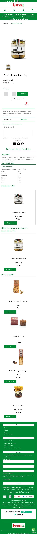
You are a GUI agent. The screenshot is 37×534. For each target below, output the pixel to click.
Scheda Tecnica (19, 99)
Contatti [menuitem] (6, 430)
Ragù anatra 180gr (18, 406)
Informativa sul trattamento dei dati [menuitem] (13, 447)
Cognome (5, 468)
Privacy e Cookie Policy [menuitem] (10, 443)
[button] (18, 46)
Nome (4, 464)
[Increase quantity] (14, 94)
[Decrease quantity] (6, 94)
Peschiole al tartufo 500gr (18, 258)
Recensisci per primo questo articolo (12, 124)
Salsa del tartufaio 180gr (18, 212)
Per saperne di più (7, 479)
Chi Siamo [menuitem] (6, 427)
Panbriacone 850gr (18, 336)
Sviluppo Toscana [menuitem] (8, 434)
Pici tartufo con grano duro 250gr (18, 371)
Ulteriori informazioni (7, 166)
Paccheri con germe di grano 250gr (18, 301)
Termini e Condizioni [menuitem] (9, 440)
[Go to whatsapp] (33, 530)
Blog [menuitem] (5, 432)
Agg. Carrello (10, 223)
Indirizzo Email (6, 459)
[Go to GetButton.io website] (33, 532)
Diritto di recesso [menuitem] (8, 445)
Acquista (23, 93)
